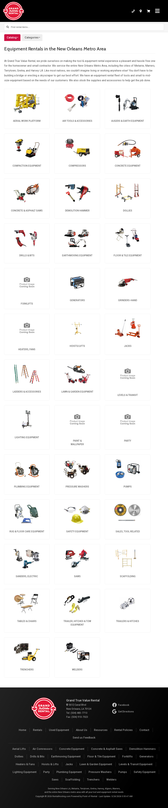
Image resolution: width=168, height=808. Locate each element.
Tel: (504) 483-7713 (76, 713)
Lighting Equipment (25, 772)
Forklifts (127, 756)
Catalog (13, 37)
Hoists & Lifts (50, 764)
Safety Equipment (144, 772)
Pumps (122, 772)
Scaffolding (72, 779)
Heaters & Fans (25, 764)
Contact (144, 730)
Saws (55, 779)
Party (46, 772)
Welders (111, 779)
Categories (33, 37)
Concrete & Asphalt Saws (107, 749)
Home (22, 730)
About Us (81, 730)
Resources (100, 730)
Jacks (69, 764)
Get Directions (123, 712)
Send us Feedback (84, 737)
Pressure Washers (100, 772)
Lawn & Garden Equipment (96, 764)
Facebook (120, 705)
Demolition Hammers (142, 749)
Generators (146, 756)
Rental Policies (123, 730)
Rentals (37, 730)
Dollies (19, 756)
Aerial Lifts (19, 749)
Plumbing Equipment (69, 772)
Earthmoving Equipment (66, 756)
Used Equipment (59, 730)
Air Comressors (42, 749)
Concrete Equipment (71, 749)
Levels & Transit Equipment (135, 764)
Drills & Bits (37, 756)
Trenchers (93, 779)
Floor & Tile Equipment (101, 756)
